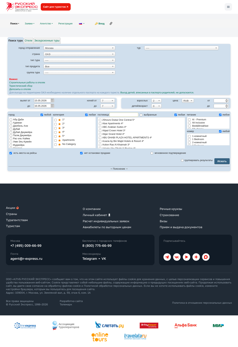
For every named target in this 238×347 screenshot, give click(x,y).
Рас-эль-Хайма (20, 138)
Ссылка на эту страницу (111, 23)
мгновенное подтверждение (168, 153)
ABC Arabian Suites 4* (141, 127)
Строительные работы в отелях (27, 82)
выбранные (148, 114)
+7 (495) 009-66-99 (25, 245)
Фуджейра (17, 145)
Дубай (15, 129)
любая (90, 114)
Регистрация (65, 23)
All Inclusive (196, 122)
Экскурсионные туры (47, 40)
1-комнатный (197, 136)
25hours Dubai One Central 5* (141, 120)
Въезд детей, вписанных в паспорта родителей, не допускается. (157, 92)
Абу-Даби (17, 119)
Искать (222, 161)
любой (46, 114)
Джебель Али (19, 125)
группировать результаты (197, 160)
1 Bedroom (196, 139)
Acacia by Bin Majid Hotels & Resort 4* (141, 141)
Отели (28, 40)
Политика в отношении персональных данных (202, 302)
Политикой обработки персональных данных (113, 285)
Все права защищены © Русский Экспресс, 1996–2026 (27, 302)
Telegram (89, 258)
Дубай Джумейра (21, 132)
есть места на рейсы (23, 153)
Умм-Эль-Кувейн (21, 141)
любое (224, 114)
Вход (101, 23)
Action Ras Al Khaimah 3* (141, 144)
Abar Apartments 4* (141, 123)
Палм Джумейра (20, 135)
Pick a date (52, 100)
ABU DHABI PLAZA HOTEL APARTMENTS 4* (141, 137)
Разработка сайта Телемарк (71, 302)
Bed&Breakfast (198, 125)
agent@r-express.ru (26, 258)
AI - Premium (197, 119)
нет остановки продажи (95, 153)
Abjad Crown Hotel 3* (141, 130)
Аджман (16, 122)
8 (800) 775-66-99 (97, 245)
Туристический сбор (20, 85)
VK (104, 258)
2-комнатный (197, 142)
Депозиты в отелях (20, 89)
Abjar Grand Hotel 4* (141, 134)
